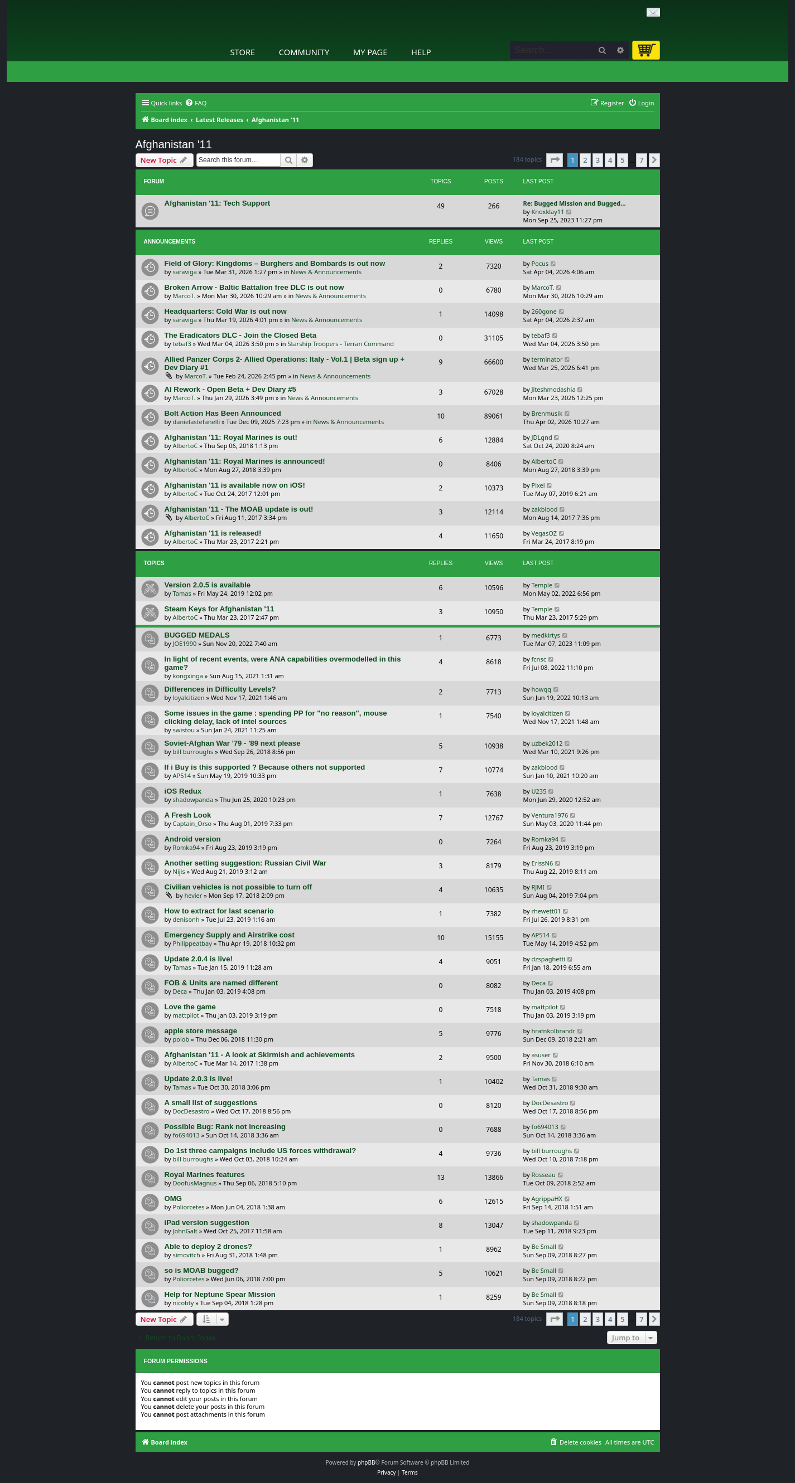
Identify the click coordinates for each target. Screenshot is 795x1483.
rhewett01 (546, 911)
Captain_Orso (192, 823)
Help (421, 51)
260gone (544, 311)
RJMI (538, 887)
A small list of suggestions (211, 1102)
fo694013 (186, 1135)
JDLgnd (542, 437)
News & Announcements (326, 272)
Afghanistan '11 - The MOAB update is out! (239, 509)
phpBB (366, 1462)
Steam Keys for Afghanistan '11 (219, 609)
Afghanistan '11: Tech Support (218, 203)
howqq (541, 689)
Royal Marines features (205, 1174)
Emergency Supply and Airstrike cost (230, 935)
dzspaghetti (549, 959)
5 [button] (622, 160)
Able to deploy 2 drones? (209, 1246)
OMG (173, 1198)
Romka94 (186, 847)
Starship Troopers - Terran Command (340, 343)
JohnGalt (185, 1231)
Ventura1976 (550, 815)
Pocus (540, 263)
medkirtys (546, 635)
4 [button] (610, 160)
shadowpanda (193, 799)
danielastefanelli (196, 421)
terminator (547, 359)
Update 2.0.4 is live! (199, 959)
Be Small (544, 1246)
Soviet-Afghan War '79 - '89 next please (233, 743)
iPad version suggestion (207, 1222)
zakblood (545, 509)
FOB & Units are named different (221, 983)
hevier (193, 895)
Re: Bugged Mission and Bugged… (574, 203)
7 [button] (641, 160)
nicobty (183, 1303)
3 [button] (598, 160)
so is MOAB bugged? (202, 1270)
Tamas (182, 593)
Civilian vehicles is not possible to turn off (238, 887)
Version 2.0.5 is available (208, 585)
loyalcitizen (189, 697)
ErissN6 (542, 863)
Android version (193, 839)
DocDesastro (191, 1111)
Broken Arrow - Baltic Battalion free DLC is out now (254, 287)
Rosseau (544, 1174)
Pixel (538, 485)
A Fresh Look (188, 815)
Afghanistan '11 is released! (213, 533)
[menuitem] (195, 103)
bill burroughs (193, 751)
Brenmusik (547, 413)
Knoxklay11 (548, 211)
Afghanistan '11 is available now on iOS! (235, 485)
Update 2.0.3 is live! (199, 1078)
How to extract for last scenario (219, 911)
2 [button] (585, 160)
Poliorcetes (189, 1207)
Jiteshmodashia (554, 389)
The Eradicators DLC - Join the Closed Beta (241, 335)
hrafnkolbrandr (554, 1031)
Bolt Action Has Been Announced (223, 413)
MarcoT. (184, 295)
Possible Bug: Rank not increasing (225, 1126)
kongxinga (188, 676)
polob (181, 1039)
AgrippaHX (547, 1198)
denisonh (186, 919)
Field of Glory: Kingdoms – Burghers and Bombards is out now (275, 263)
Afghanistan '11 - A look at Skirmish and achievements (260, 1055)
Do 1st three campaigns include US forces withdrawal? (260, 1150)
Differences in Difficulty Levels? (220, 689)
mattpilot (186, 1015)
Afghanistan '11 (174, 144)
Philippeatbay (192, 943)
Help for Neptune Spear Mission (220, 1294)
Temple (542, 585)
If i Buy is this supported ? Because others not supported (265, 767)
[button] (554, 160)
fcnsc (539, 659)
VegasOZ (544, 533)
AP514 (182, 775)
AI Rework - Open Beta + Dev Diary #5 (230, 389)
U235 (539, 791)
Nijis (179, 871)
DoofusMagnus (195, 1183)
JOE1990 (185, 643)
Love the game (190, 1007)
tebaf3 (182, 343)
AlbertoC (185, 445)
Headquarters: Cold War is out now (226, 311)
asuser (541, 1055)
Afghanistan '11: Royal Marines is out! (231, 437)
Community (304, 51)
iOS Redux (183, 791)
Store (243, 51)
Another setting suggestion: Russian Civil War (245, 863)
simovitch (186, 1255)
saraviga (185, 272)
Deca (180, 991)
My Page (370, 51)
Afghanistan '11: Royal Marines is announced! (245, 461)
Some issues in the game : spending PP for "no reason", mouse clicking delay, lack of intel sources (276, 717)
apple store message (201, 1031)
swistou (184, 730)
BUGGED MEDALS (197, 635)
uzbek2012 (547, 743)
